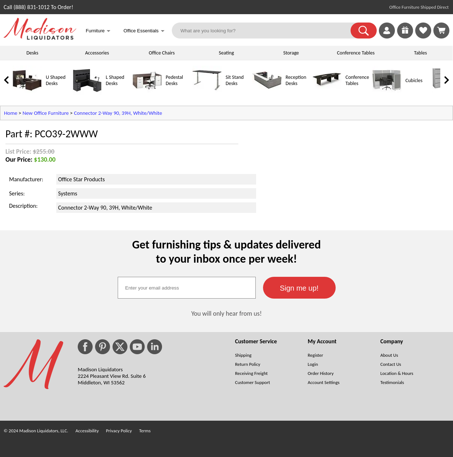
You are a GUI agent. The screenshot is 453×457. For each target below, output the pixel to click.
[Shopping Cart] (441, 31)
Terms (145, 430)
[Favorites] (423, 36)
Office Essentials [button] (144, 31)
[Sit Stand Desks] (207, 93)
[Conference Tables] (326, 93)
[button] (364, 31)
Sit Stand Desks (235, 80)
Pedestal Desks (174, 80)
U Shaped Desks (55, 80)
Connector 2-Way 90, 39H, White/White (118, 113)
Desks (33, 53)
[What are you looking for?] (266, 31)
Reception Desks (296, 80)
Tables (420, 53)
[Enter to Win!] (405, 36)
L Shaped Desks (115, 80)
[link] (441, 31)
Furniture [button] (98, 31)
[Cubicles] (386, 93)
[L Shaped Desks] (87, 93)
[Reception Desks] (267, 93)
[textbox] (187, 288)
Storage (291, 53)
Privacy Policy (119, 430)
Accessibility (87, 430)
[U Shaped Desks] (27, 93)
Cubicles (413, 80)
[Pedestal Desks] (147, 93)
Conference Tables (356, 53)
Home (10, 113)
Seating (226, 53)
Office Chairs (161, 53)
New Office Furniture (46, 113)
